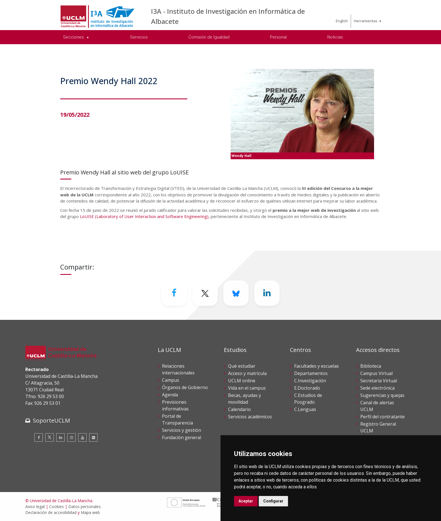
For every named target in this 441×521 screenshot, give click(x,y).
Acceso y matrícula (247, 373)
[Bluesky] (236, 293)
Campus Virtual (376, 373)
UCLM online (241, 381)
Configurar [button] (273, 501)
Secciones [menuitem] (74, 37)
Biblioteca (370, 366)
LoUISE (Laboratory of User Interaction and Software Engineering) (144, 216)
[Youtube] (82, 437)
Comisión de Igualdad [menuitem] (209, 37)
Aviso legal (35, 506)
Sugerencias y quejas (382, 395)
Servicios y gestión (181, 430)
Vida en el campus (247, 388)
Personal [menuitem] (278, 37)
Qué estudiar (241, 366)
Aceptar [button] (245, 501)
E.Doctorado (307, 388)
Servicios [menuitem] (139, 37)
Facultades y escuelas (316, 366)
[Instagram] (71, 437)
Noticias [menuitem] (335, 37)
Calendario (239, 409)
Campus (170, 380)
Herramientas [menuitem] (365, 20)
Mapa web (90, 512)
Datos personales (84, 506)
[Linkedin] (267, 293)
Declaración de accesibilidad (50, 512)
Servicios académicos (250, 417)
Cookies (56, 506)
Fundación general (181, 437)
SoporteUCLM (51, 420)
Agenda (170, 395)
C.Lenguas (305, 409)
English (342, 20)
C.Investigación (310, 381)
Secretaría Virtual (378, 381)
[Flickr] (93, 437)
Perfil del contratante (382, 417)
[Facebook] (174, 293)
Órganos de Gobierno (185, 387)
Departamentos (311, 373)
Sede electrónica (377, 388)
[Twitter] (205, 293)
